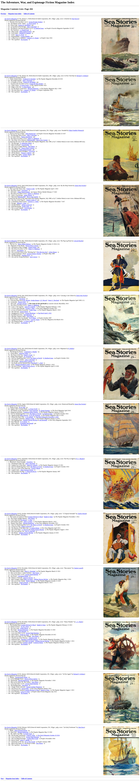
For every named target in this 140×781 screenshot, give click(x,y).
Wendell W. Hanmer (25, 33)
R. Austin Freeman (44, 410)
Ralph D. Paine (30, 418)
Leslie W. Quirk (25, 691)
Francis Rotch (24, 311)
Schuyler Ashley (23, 353)
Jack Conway (34, 257)
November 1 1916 (47, 417)
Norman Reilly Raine (21, 677)
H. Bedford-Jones (39, 28)
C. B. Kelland (29, 417)
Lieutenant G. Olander (30, 352)
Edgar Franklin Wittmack (76, 130)
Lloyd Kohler (25, 145)
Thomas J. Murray (26, 153)
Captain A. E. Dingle (33, 38)
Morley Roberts (30, 581)
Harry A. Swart (20, 35)
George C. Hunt (29, 308)
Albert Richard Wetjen (26, 470)
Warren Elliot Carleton (27, 148)
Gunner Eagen (32, 247)
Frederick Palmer (38, 642)
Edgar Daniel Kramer (25, 31)
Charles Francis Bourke (37, 529)
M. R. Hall (22, 407)
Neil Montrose (28, 315)
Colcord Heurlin (78, 241)
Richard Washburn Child (23, 364)
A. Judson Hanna (34, 528)
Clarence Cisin (33, 638)
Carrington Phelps (23, 576)
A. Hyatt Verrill (31, 23)
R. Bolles (71, 348)
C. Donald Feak (24, 30)
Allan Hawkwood (30, 133)
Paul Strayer (75, 19)
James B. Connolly (30, 307)
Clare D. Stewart (28, 577)
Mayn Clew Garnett (42, 140)
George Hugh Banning (31, 574)
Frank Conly (25, 206)
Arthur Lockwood (27, 205)
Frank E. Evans (28, 355)
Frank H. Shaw (31, 735)
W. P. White (32, 318)
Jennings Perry (26, 255)
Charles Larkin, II (31, 200)
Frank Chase (32, 310)
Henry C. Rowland (53, 300)
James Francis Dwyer (28, 366)
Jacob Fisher (25, 688)
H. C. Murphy (80, 458)
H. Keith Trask (27, 734)
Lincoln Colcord (22, 303)
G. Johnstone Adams (26, 143)
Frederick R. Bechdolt (29, 79)
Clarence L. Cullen (33, 201)
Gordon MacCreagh (32, 738)
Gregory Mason (27, 154)
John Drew (81, 727)
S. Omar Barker (26, 87)
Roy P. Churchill (30, 531)
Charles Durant (82, 513)
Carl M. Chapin (35, 319)
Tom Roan (22, 299)
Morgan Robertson (33, 88)
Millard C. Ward (21, 203)
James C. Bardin (24, 740)
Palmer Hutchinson (26, 137)
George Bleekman (30, 313)
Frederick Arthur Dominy (30, 412)
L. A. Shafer (79, 622)
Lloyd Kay (32, 151)
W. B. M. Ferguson (34, 415)
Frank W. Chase (24, 634)
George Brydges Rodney (36, 22)
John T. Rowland (32, 27)
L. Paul (41, 363)
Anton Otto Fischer (80, 185)
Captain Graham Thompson (34, 687)
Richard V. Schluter (82, 76)
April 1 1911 (45, 313)
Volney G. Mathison (33, 138)
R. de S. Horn (25, 626)
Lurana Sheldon (25, 36)
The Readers (24, 39)
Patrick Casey (22, 302)
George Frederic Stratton (34, 253)
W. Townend (27, 356)
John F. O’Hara (28, 521)
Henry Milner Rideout (24, 244)
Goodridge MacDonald (26, 423)
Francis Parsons (23, 582)
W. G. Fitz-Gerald (30, 742)
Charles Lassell (78, 568)
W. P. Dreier (23, 422)
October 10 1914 (49, 735)
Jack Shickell (22, 631)
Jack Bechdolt (43, 420)
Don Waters (31, 146)
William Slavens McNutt (30, 420)
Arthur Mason (28, 195)
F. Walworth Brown (31, 471)
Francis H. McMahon (24, 25)
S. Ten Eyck (25, 529)
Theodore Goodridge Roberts (29, 639)
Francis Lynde (30, 189)
